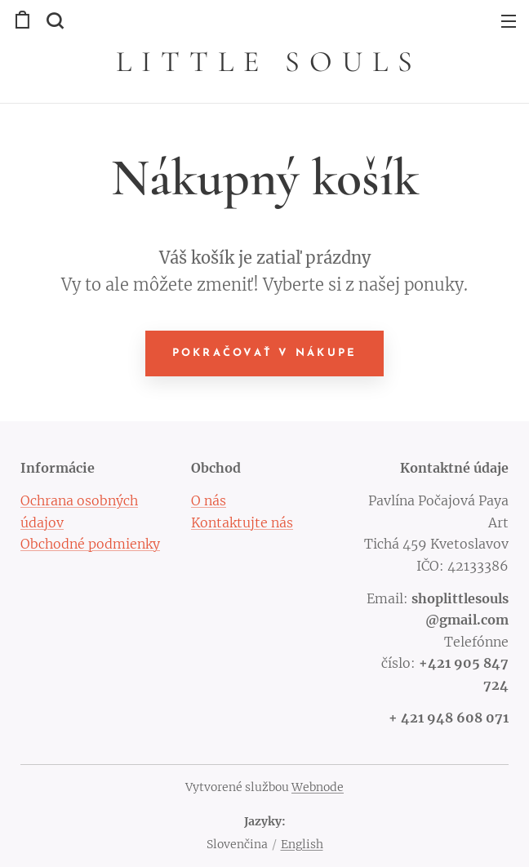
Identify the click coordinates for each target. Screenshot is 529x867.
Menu (508, 21)
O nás (208, 500)
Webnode (317, 787)
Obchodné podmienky (90, 544)
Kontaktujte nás (242, 522)
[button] (53, 20)
